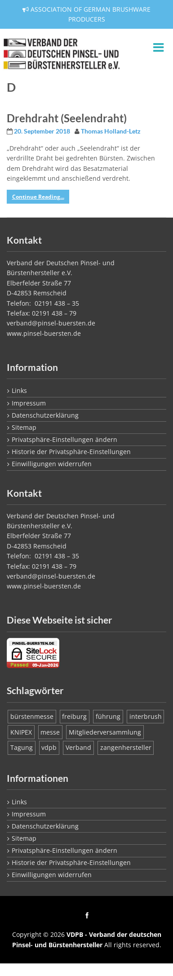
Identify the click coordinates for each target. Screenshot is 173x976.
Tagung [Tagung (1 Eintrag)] (21, 747)
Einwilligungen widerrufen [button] (52, 463)
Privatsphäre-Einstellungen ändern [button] (64, 439)
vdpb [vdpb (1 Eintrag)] (49, 747)
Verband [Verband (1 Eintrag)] (78, 747)
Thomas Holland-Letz (111, 131)
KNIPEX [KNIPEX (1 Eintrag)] (21, 732)
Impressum (29, 403)
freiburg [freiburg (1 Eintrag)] (74, 716)
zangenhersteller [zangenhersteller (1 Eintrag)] (125, 747)
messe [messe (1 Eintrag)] (50, 732)
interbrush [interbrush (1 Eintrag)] (145, 716)
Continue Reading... (38, 196)
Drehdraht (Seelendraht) (67, 118)
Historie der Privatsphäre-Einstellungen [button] (71, 451)
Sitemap (24, 427)
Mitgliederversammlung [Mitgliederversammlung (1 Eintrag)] (105, 732)
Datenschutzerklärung (45, 415)
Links (19, 390)
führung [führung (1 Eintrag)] (108, 716)
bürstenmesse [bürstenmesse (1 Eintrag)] (31, 716)
